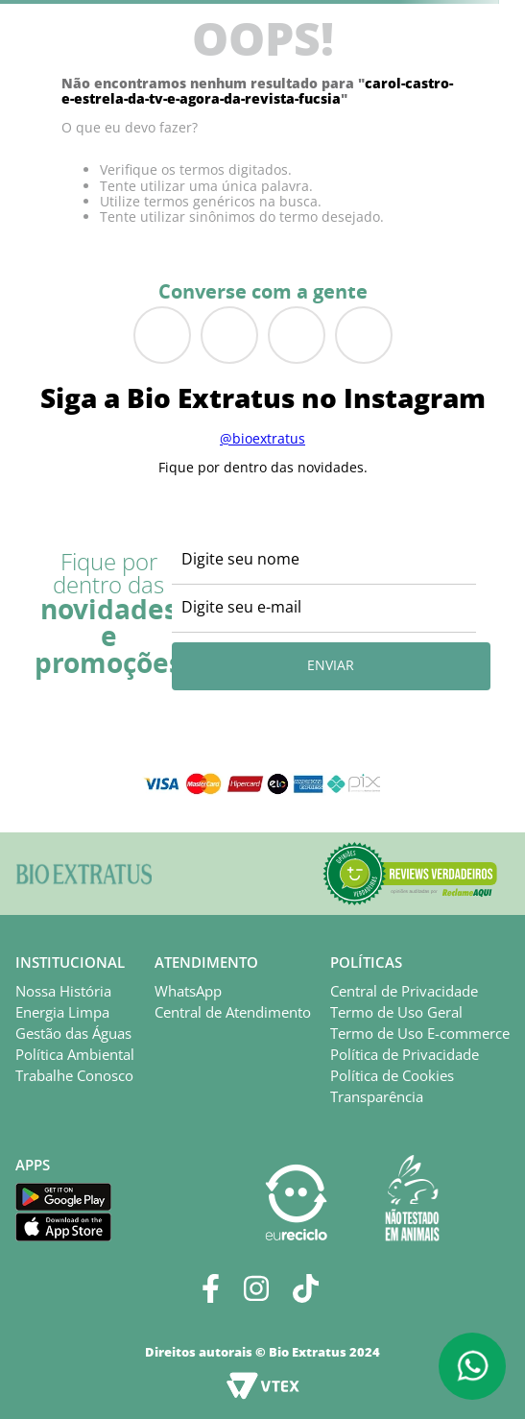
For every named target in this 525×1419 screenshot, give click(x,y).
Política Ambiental (74, 1054)
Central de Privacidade (404, 990)
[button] (410, 873)
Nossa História (63, 990)
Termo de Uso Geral (396, 1012)
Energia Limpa (62, 1012)
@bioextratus (262, 438)
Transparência (376, 1096)
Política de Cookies (392, 1075)
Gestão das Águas (73, 1033)
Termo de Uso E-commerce (420, 1033)
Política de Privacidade (404, 1054)
